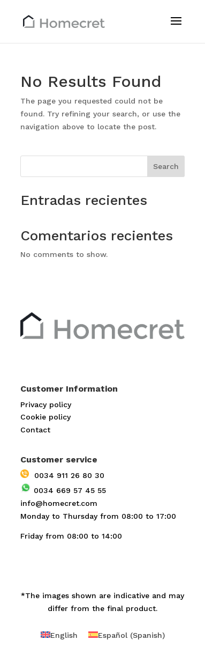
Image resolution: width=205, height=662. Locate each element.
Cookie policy (45, 417)
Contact (35, 429)
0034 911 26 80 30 (62, 475)
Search (166, 166)
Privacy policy (45, 404)
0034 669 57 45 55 (63, 490)
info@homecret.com (58, 503)
